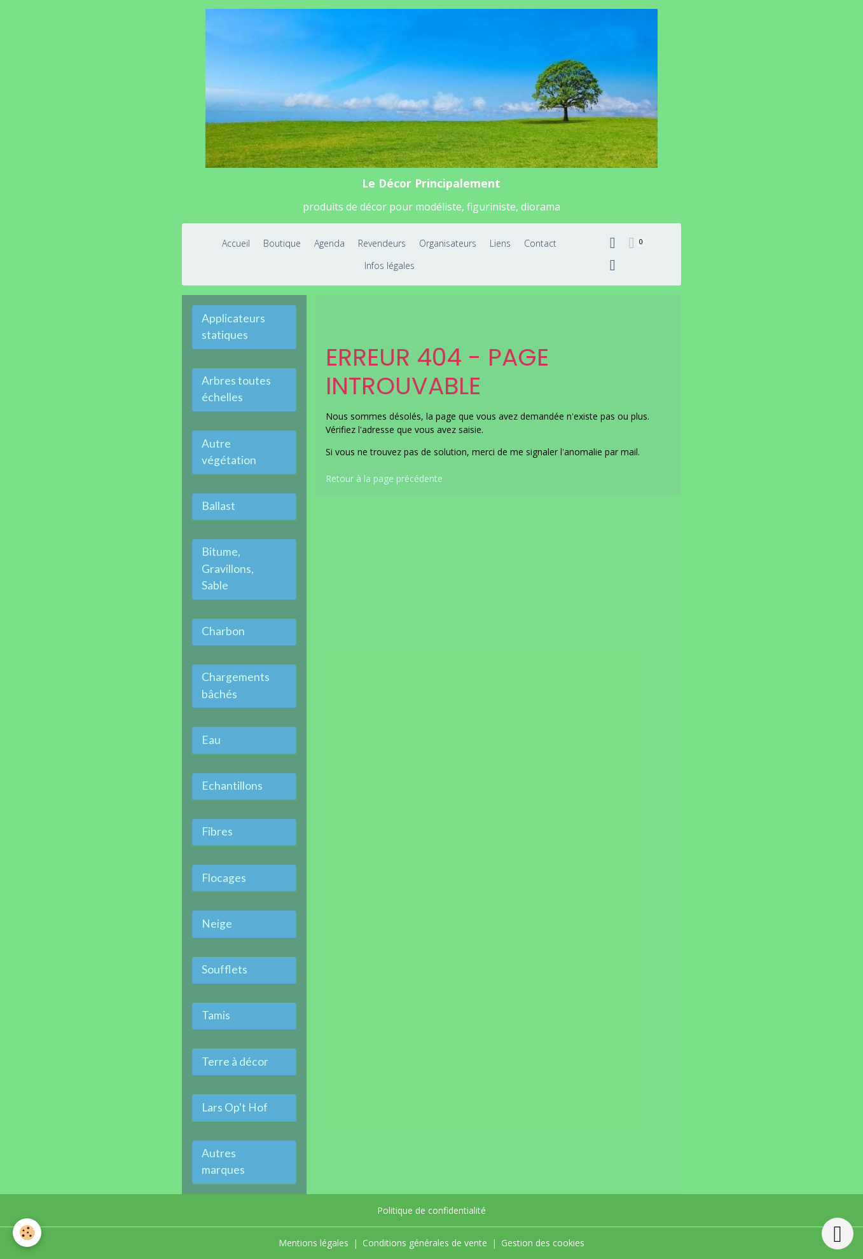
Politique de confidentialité (431, 1210)
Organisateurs (447, 243)
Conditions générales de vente (424, 1243)
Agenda (329, 243)
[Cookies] (27, 1232)
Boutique (282, 243)
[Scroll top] (837, 1233)
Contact (540, 243)
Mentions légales (314, 1243)
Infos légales (389, 265)
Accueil (236, 243)
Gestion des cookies (542, 1243)
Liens (500, 243)
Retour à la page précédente (384, 478)
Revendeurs (382, 243)
